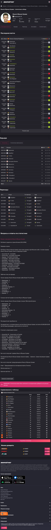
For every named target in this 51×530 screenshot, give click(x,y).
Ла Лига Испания (4, 493)
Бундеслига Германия (6, 494)
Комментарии (43, 26)
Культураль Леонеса (7, 263)
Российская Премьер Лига (7, 497)
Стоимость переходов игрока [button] (9, 330)
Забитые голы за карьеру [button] (8, 274)
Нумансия (4, 265)
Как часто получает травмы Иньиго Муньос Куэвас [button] (15, 353)
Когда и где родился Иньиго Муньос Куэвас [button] (13, 239)
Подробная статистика (25, 440)
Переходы (24, 26)
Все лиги (3, 499)
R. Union (4, 266)
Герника (4, 257)
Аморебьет (5, 268)
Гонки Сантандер (9, 326)
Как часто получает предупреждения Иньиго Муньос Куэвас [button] (18, 362)
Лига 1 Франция (4, 496)
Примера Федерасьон (19, 38)
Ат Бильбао (5, 258)
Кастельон (4, 260)
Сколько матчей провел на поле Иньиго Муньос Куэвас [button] (16, 297)
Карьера (16, 26)
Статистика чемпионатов (17, 142)
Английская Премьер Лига (7, 491)
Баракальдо (5, 270)
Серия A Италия (4, 489)
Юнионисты (5, 262)
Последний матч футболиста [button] (9, 321)
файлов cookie (31, 525)
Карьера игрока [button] (5, 246)
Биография (34, 26)
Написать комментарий (7, 378)
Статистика (5, 142)
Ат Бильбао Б (5, 291)
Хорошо (4, 527)
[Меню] (1, 2)
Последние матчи (5, 26)
